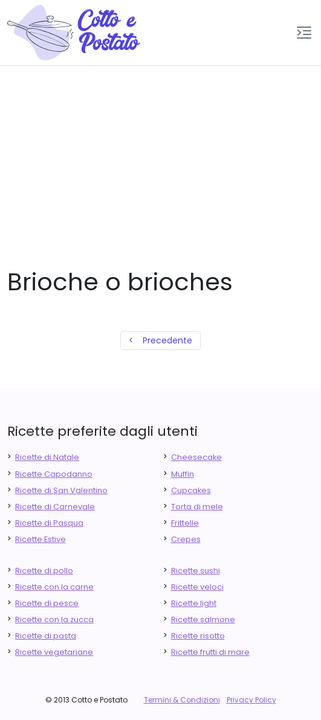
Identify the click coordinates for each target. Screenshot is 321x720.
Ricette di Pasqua (49, 523)
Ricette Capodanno (53, 474)
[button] (304, 32)
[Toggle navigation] (304, 32)
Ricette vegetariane (54, 652)
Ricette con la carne (54, 587)
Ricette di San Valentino (61, 490)
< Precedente (160, 340)
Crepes (186, 539)
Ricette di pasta (45, 636)
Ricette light (193, 603)
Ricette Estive (40, 539)
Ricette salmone (203, 619)
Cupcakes (191, 490)
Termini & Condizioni (182, 700)
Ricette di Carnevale (55, 507)
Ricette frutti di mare (210, 652)
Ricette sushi (195, 570)
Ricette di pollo (44, 570)
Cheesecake (196, 457)
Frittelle (185, 523)
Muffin (182, 474)
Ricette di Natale (47, 457)
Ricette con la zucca (54, 619)
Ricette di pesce (47, 603)
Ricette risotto (198, 636)
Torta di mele (197, 507)
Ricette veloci (197, 587)
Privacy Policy (251, 700)
